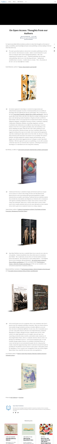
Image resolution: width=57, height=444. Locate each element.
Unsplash (21, 397)
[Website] (13, 412)
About (14, 1)
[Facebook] (54, 51)
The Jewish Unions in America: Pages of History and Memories (23, 271)
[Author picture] (8, 408)
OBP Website (20, 1)
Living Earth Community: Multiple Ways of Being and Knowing (28, 114)
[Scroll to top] (54, 44)
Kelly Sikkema (13, 397)
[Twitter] (54, 48)
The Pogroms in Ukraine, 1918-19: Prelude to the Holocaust (35, 269)
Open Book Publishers (28, 39)
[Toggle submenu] (26, 1)
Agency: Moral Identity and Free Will (27, 67)
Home (9, 1)
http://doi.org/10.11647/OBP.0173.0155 (28, 37)
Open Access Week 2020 (25, 36)
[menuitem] (3, 1)
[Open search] (55, 1)
